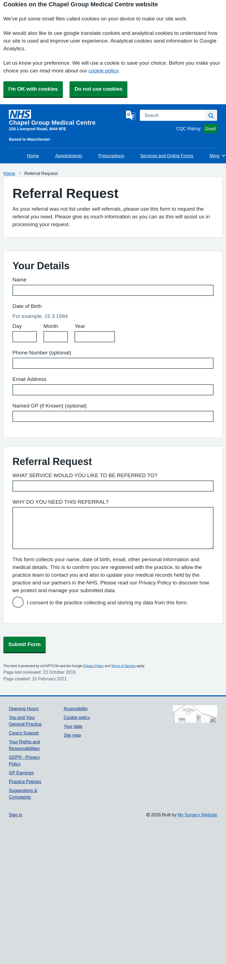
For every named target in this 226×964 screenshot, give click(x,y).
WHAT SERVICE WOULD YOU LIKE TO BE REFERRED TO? (84, 475)
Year (80, 326)
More (218, 155)
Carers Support (24, 733)
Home (33, 155)
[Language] (130, 115)
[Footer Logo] (195, 714)
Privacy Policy (93, 666)
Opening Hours (23, 708)
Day (17, 326)
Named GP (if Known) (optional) (49, 405)
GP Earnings (21, 772)
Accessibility (76, 708)
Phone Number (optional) (41, 352)
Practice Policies (25, 781)
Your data (73, 726)
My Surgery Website (197, 815)
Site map (72, 735)
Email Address (29, 379)
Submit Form (24, 644)
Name (19, 279)
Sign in (15, 815)
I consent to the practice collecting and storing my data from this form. (107, 602)
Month (50, 326)
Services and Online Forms (166, 155)
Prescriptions (111, 155)
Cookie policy (77, 717)
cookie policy (103, 70)
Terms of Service (123, 666)
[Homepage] (66, 118)
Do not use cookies (98, 89)
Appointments (68, 155)
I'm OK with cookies (33, 89)
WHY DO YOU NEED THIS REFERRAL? (60, 502)
